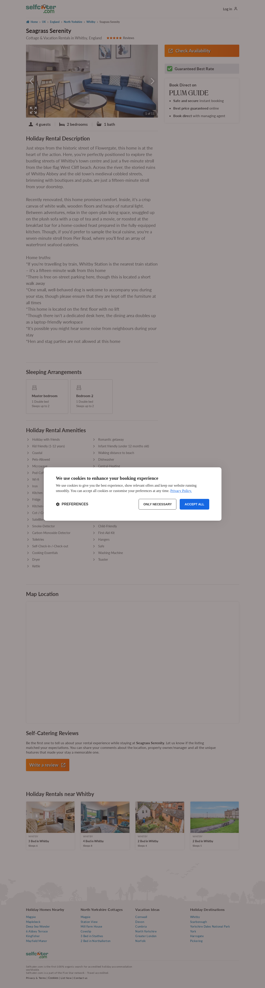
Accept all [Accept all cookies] (194, 504)
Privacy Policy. (181, 491)
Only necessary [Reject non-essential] (157, 504)
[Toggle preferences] (72, 504)
